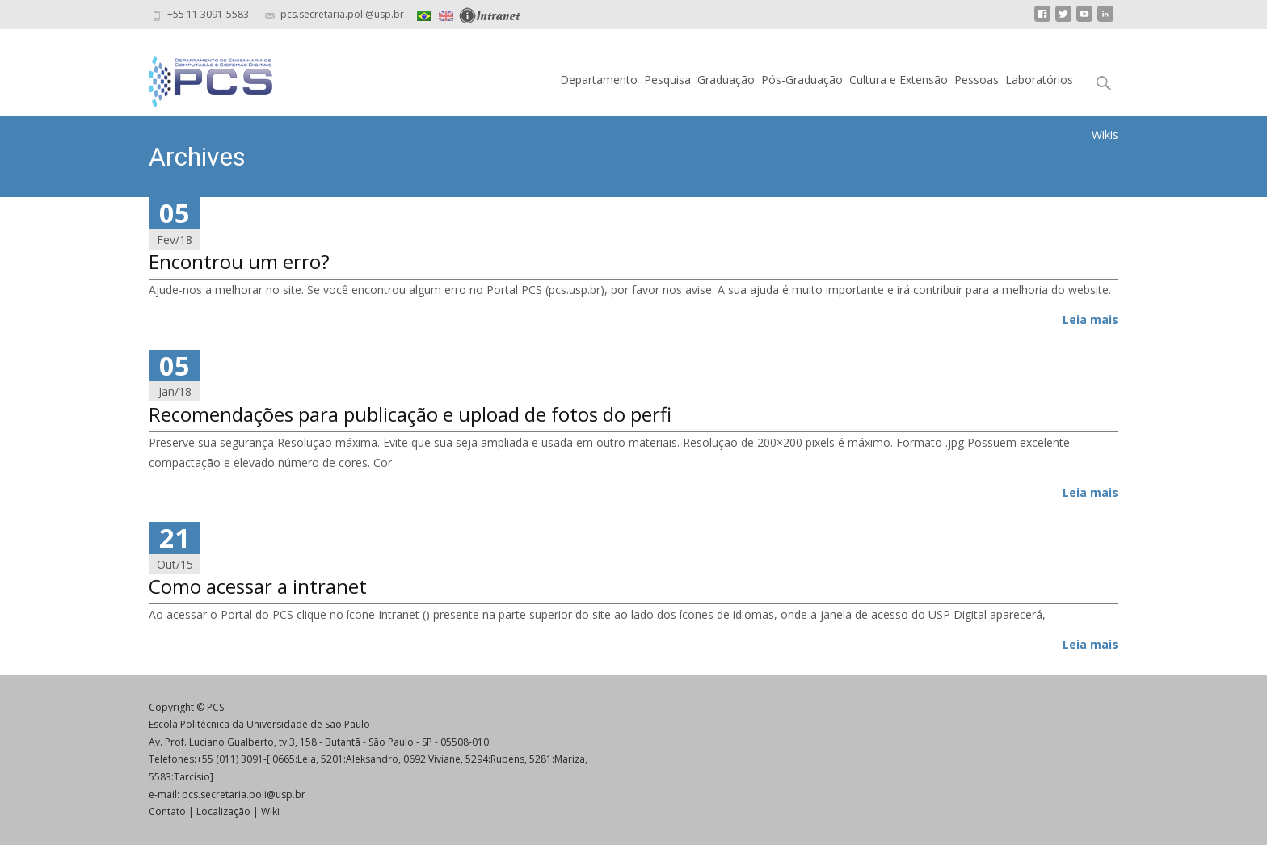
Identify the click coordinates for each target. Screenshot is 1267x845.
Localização (223, 811)
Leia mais (1090, 319)
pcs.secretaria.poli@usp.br (243, 794)
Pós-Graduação (802, 79)
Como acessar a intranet (258, 586)
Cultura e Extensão (898, 79)
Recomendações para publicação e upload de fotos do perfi (410, 414)
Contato (167, 811)
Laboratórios (1039, 79)
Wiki (270, 811)
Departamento (599, 79)
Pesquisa (667, 79)
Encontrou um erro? (239, 261)
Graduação (726, 79)
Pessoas (976, 79)
